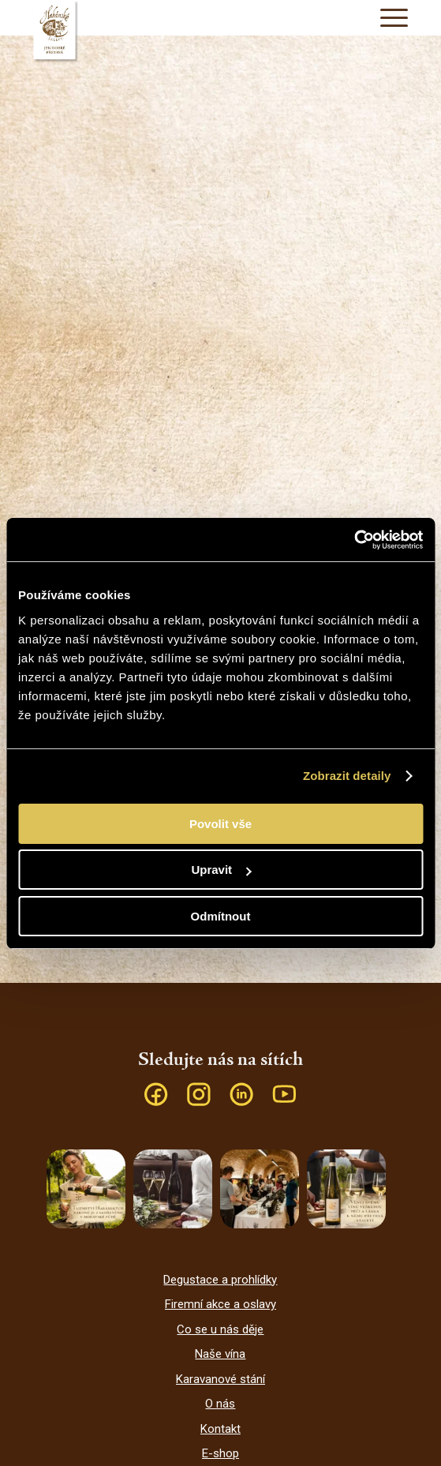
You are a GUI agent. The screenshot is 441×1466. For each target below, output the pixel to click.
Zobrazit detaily (347, 775)
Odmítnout (221, 916)
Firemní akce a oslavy (220, 1304)
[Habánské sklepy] (220, 31)
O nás (220, 1404)
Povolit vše (220, 823)
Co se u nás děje (220, 1329)
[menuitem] (386, 18)
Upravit (221, 869)
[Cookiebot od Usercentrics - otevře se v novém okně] (354, 540)
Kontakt (220, 1429)
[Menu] (386, 18)
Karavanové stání (220, 1379)
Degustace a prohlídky (220, 1280)
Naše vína (220, 1354)
